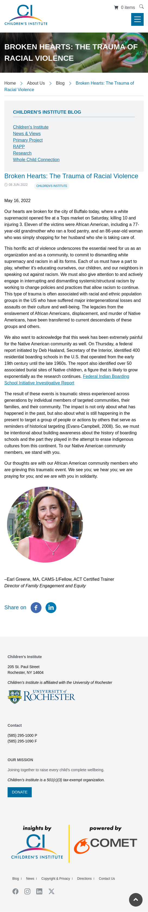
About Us (36, 83)
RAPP (19, 146)
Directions (84, 879)
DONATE (19, 792)
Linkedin (38, 891)
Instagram (25, 891)
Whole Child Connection (36, 159)
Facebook (14, 891)
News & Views (27, 133)
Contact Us (107, 879)
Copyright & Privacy (55, 879)
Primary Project (28, 140)
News (30, 879)
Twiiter (50, 891)
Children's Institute (51, 185)
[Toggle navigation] (137, 19)
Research (22, 153)
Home (10, 83)
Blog (60, 83)
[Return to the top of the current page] (136, 900)
